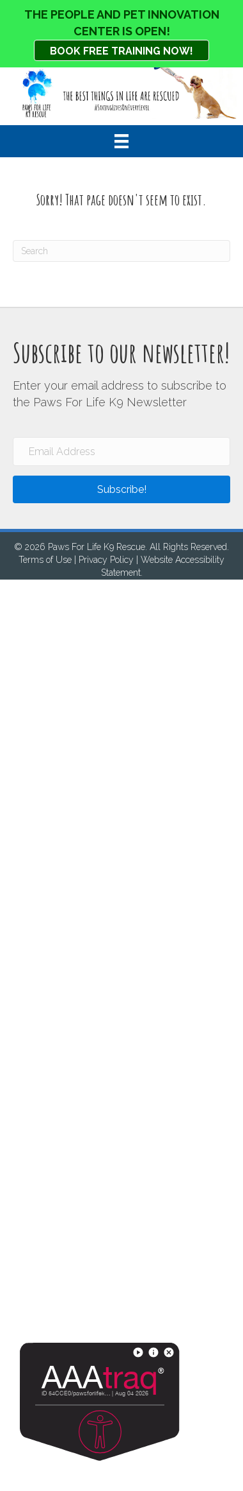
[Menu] (121, 141)
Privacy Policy (106, 560)
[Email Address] (121, 451)
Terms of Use (45, 560)
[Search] (121, 251)
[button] (121, 489)
